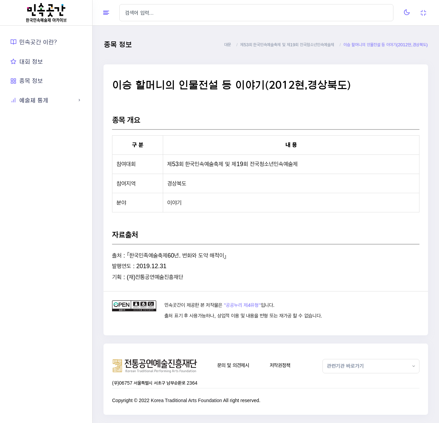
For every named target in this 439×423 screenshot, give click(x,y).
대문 (227, 44)
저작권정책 (280, 365)
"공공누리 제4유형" (242, 305)
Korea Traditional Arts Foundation (186, 400)
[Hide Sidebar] (106, 12)
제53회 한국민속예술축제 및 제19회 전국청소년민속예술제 (287, 44)
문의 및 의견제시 (233, 365)
